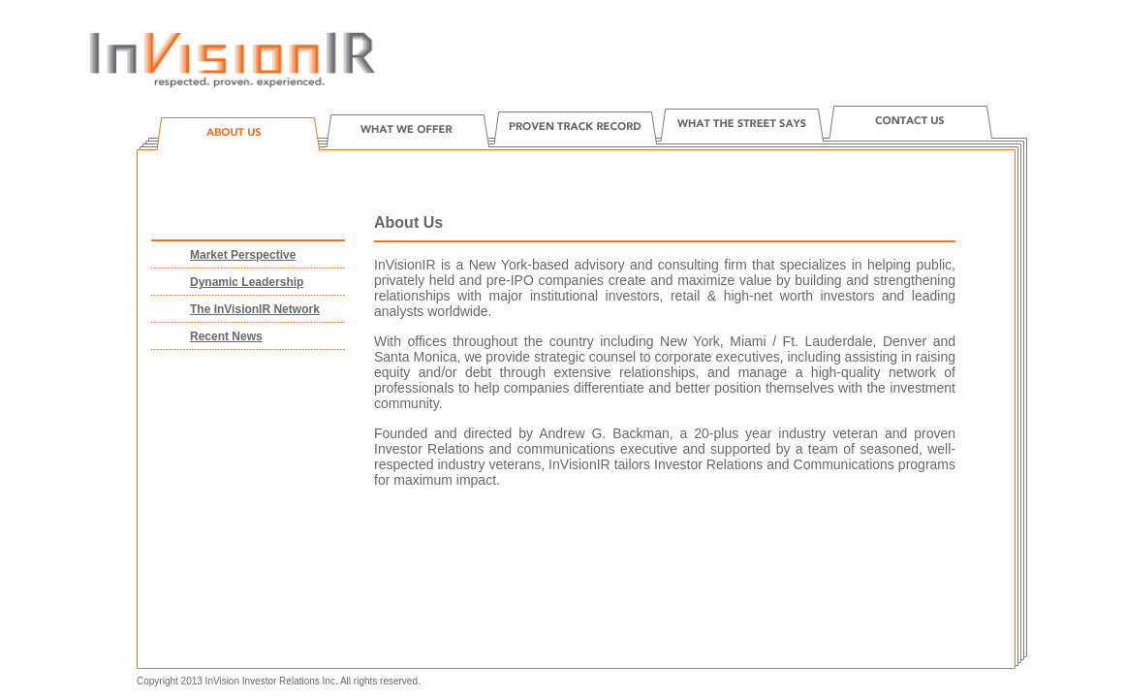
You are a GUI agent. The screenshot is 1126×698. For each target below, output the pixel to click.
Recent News (226, 336)
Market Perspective (243, 255)
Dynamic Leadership (246, 282)
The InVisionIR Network (255, 309)
